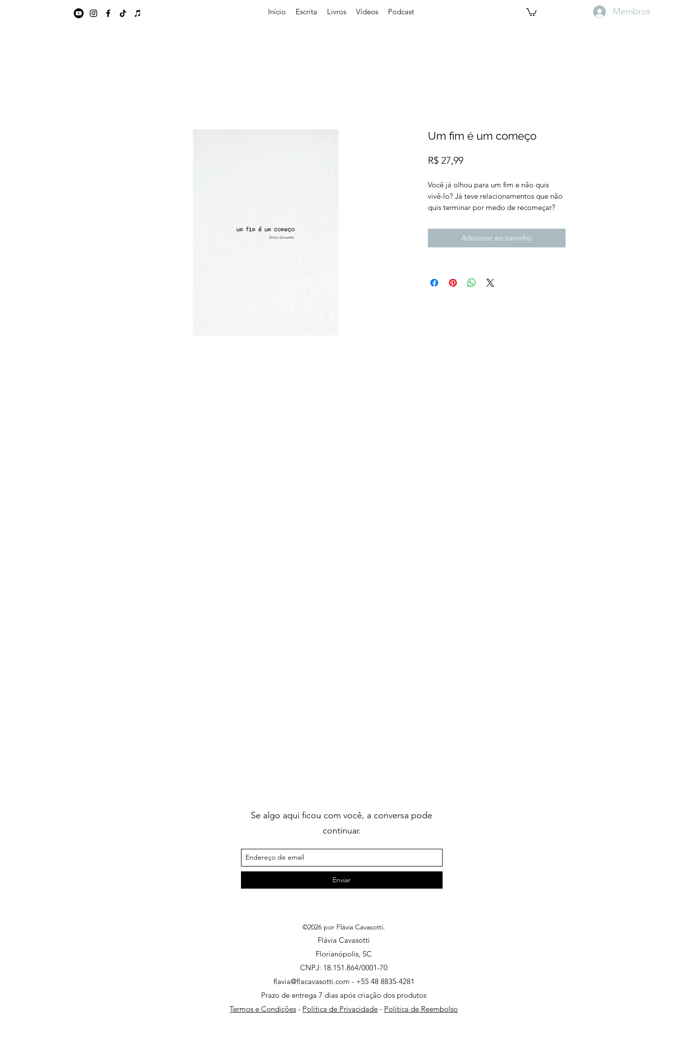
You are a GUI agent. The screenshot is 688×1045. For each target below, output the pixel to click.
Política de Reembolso (421, 1009)
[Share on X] (490, 283)
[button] (531, 11)
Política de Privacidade (340, 1009)
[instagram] (93, 13)
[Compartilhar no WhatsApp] (472, 283)
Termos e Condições (263, 1009)
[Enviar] (342, 880)
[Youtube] (79, 13)
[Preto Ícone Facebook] (108, 13)
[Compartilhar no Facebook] (434, 283)
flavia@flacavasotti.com (311, 981)
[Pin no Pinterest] (453, 283)
